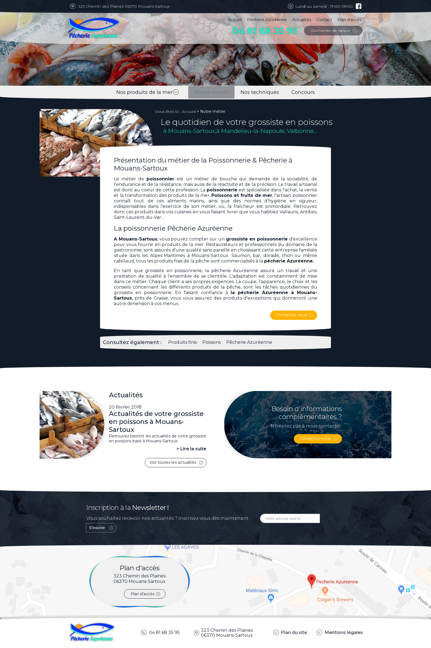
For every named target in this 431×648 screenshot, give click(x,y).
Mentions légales (343, 632)
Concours (307, 92)
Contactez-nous (291, 314)
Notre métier (207, 92)
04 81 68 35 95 (264, 31)
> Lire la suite (191, 448)
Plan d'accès (349, 19)
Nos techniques (260, 92)
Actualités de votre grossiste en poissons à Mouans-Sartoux (156, 422)
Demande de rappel (331, 30)
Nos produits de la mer (140, 92)
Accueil (235, 19)
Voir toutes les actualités (173, 462)
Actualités (301, 19)
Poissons (211, 342)
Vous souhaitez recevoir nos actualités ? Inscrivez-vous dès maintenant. (167, 518)
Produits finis (182, 342)
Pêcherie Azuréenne (267, 19)
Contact (324, 19)
